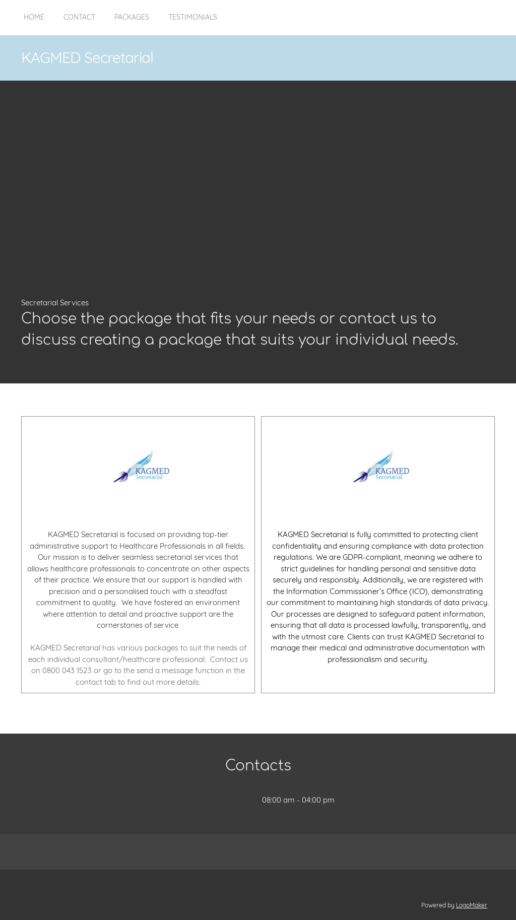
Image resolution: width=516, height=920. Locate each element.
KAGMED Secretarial (87, 57)
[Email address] (212, 800)
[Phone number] (191, 800)
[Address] (232, 800)
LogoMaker (471, 905)
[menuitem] (34, 22)
